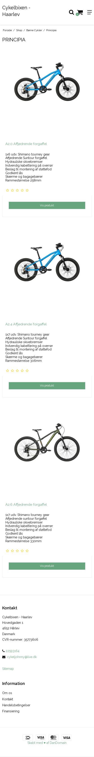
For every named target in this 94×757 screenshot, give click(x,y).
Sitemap (8, 668)
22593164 (10, 651)
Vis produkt (47, 205)
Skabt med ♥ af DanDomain (47, 743)
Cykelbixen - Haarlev (16, 11)
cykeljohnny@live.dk (22, 657)
